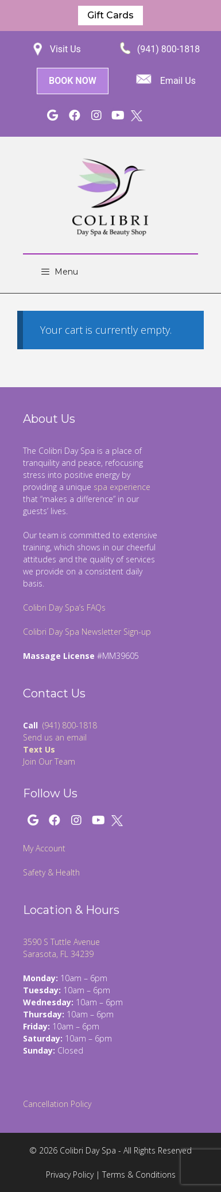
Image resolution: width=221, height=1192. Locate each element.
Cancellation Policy (57, 1103)
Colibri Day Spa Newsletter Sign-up (87, 631)
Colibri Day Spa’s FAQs (64, 607)
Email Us (178, 80)
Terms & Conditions (139, 1174)
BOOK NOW (72, 80)
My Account (44, 848)
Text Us (39, 749)
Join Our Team (49, 761)
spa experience (122, 486)
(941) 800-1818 (168, 49)
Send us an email (55, 737)
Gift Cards (110, 15)
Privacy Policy (70, 1174)
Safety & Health (51, 872)
